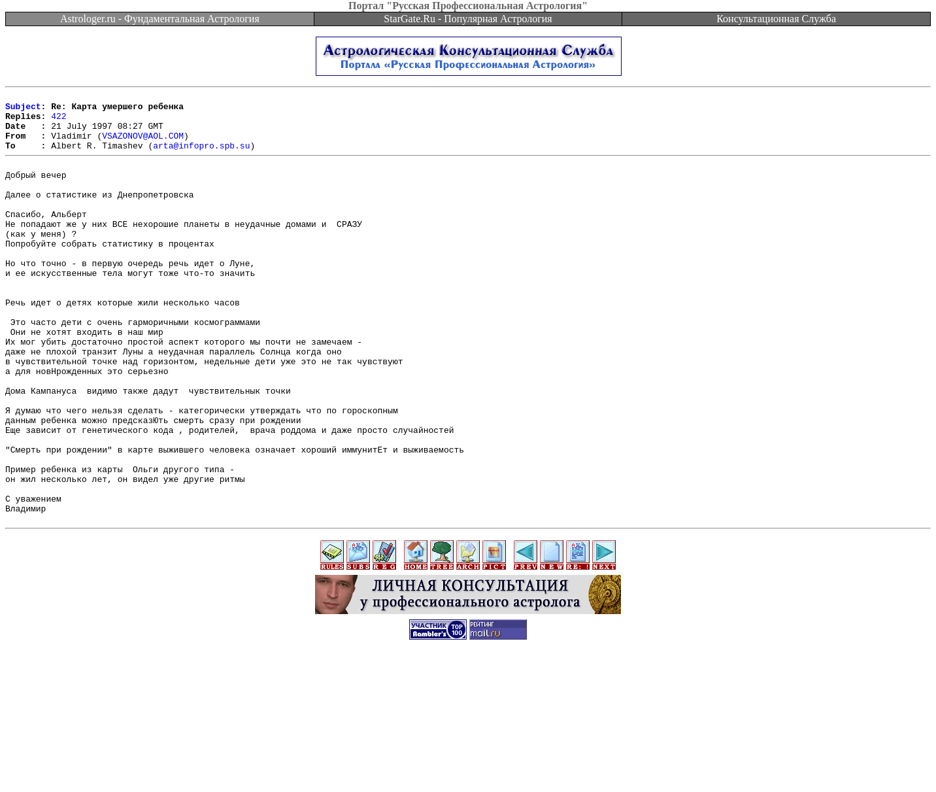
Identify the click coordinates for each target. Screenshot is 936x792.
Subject (23, 110)
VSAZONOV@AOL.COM (143, 145)
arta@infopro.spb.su (201, 157)
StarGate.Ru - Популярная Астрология (468, 18)
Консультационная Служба (776, 18)
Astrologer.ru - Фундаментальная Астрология (159, 18)
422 (58, 122)
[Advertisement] (468, 762)
